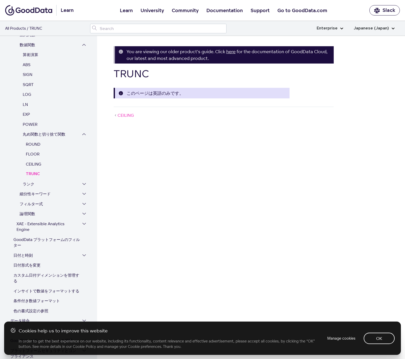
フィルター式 (31, 163)
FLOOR (33, 113)
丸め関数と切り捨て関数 (44, 93)
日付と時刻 (23, 214)
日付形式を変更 (27, 224)
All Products (15, 28)
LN (25, 63)
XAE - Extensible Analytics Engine (41, 186)
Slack (384, 10)
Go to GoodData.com (302, 10)
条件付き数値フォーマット (36, 260)
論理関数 (27, 173)
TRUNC (33, 133)
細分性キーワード (35, 153)
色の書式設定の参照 (30, 270)
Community (185, 10)
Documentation (224, 10)
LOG (27, 53)
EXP (26, 73)
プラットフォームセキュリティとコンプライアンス (43, 313)
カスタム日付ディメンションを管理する (46, 237)
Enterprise (330, 28)
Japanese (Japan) (374, 28)
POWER (30, 83)
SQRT (28, 44)
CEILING (33, 123)
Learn (126, 10)
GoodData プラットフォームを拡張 (41, 300)
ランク (28, 143)
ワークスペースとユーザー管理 (37, 290)
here (231, 51)
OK (379, 338)
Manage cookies (341, 338)
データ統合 (20, 280)
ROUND (33, 103)
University (152, 10)
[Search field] (158, 28)
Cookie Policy (84, 346)
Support (260, 10)
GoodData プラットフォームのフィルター (46, 202)
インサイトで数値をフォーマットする (46, 250)
